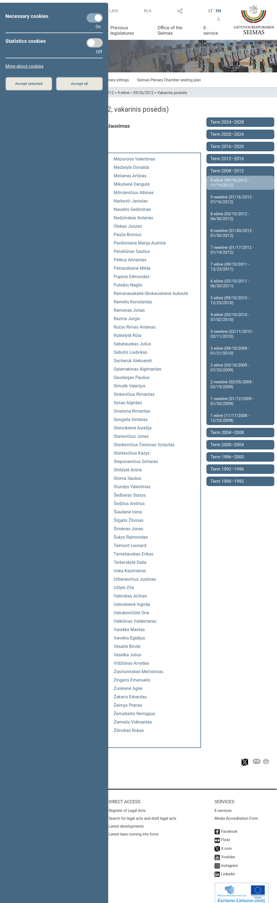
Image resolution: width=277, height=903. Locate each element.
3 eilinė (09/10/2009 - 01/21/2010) (229, 351)
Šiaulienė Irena (128, 512)
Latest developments (126, 821)
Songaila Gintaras (130, 419)
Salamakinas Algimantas (137, 369)
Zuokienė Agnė (128, 688)
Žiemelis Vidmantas (133, 722)
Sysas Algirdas (128, 402)
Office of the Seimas (169, 30)
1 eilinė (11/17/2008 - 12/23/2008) (229, 418)
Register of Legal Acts (127, 805)
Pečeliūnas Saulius (132, 251)
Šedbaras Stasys (130, 495)
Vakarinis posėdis (172, 93)
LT (211, 10)
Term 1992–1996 (227, 469)
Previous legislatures (122, 30)
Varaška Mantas (129, 629)
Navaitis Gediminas (132, 209)
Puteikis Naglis (128, 285)
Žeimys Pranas (128, 705)
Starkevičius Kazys (132, 453)
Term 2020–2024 (227, 134)
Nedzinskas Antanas (133, 217)
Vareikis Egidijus (129, 638)
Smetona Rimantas (132, 411)
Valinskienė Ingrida (132, 604)
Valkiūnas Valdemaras (135, 621)
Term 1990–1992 (227, 481)
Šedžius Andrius (129, 503)
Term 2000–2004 (227, 444)
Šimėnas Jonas (128, 528)
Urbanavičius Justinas (135, 579)
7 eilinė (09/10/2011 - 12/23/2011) (229, 267)
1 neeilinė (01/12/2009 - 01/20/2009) (232, 401)
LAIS (113, 10)
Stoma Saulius (127, 478)
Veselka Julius (127, 654)
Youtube (228, 851)
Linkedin (228, 868)
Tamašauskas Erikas (133, 554)
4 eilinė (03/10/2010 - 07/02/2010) (229, 317)
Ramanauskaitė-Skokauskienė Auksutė (151, 293)
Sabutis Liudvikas (130, 352)
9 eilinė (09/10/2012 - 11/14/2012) (229, 183)
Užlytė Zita (124, 587)
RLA (147, 10)
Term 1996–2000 (227, 456)
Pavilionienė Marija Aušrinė (140, 243)
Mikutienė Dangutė (132, 184)
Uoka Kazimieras (130, 570)
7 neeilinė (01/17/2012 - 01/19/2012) (232, 250)
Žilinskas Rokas (129, 730)
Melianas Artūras (130, 175)
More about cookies (24, 66)
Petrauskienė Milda (132, 268)
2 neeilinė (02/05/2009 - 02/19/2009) (232, 384)
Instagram (229, 860)
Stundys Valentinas (132, 486)
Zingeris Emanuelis (132, 680)
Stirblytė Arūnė (128, 470)
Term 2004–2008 (227, 432)
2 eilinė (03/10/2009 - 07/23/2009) (229, 367)
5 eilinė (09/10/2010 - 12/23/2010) (229, 300)
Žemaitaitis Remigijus (134, 713)
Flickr (225, 834)
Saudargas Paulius (131, 377)
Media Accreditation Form (236, 813)
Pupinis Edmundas (131, 276)
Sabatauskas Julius (132, 343)
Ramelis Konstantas (133, 301)
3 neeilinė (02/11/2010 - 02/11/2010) (232, 334)
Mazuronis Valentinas (134, 159)
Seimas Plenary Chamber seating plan (169, 80)
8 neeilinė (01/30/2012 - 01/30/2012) (232, 233)
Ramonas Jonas (129, 310)
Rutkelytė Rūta (127, 335)
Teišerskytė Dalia (130, 562)
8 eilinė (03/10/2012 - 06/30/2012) (229, 216)
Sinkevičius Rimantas (134, 394)
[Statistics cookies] (95, 42)
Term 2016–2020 (227, 146)
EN (218, 10)
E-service (210, 30)
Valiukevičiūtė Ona (131, 612)
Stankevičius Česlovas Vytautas (144, 444)
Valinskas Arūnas (130, 596)
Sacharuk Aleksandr (133, 360)
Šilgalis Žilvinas (128, 520)
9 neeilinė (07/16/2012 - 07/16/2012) (232, 199)
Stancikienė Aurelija (132, 427)
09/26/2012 (143, 93)
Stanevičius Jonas (131, 436)
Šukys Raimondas (131, 537)
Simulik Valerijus (129, 385)
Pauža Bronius (127, 234)
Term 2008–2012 (227, 170)
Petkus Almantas (130, 259)
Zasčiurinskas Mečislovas (138, 671)
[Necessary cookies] (95, 18)
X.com (226, 843)
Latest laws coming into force (134, 829)
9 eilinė (124, 93)
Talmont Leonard (130, 545)
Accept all (79, 84)
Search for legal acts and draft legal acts (143, 813)
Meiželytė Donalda (131, 167)
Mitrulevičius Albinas (134, 192)
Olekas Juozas (128, 226)
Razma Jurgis (127, 318)
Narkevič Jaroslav (131, 201)
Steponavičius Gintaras (136, 461)
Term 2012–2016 (227, 158)
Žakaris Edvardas (130, 696)
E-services (223, 805)
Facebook (229, 826)
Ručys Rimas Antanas (135, 327)
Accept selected (29, 84)
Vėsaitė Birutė (127, 646)
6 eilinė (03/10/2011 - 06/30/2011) (229, 283)
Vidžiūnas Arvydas (131, 663)
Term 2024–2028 (227, 122)
